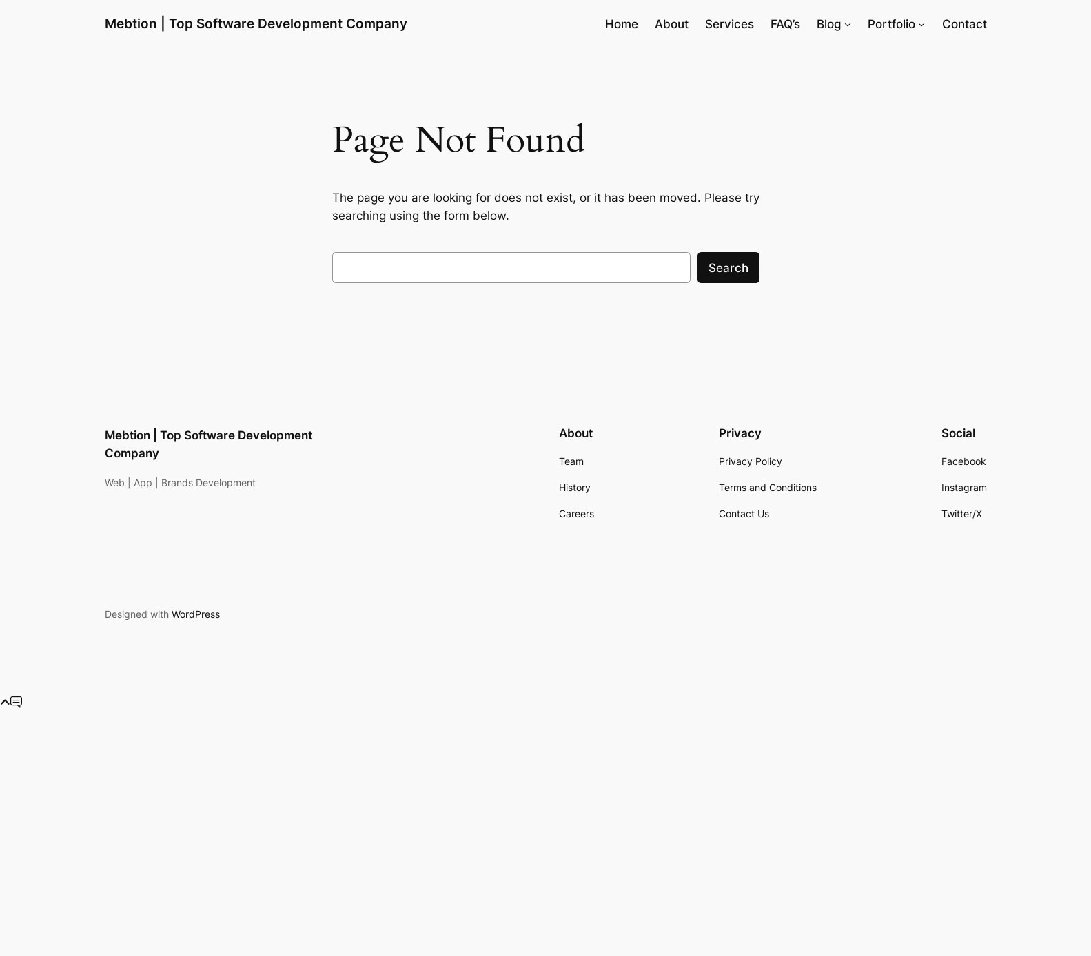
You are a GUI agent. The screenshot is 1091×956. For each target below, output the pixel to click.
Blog (829, 24)
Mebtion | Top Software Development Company (256, 23)
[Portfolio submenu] (921, 24)
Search (728, 268)
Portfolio (891, 24)
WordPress (196, 614)
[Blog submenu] (847, 24)
